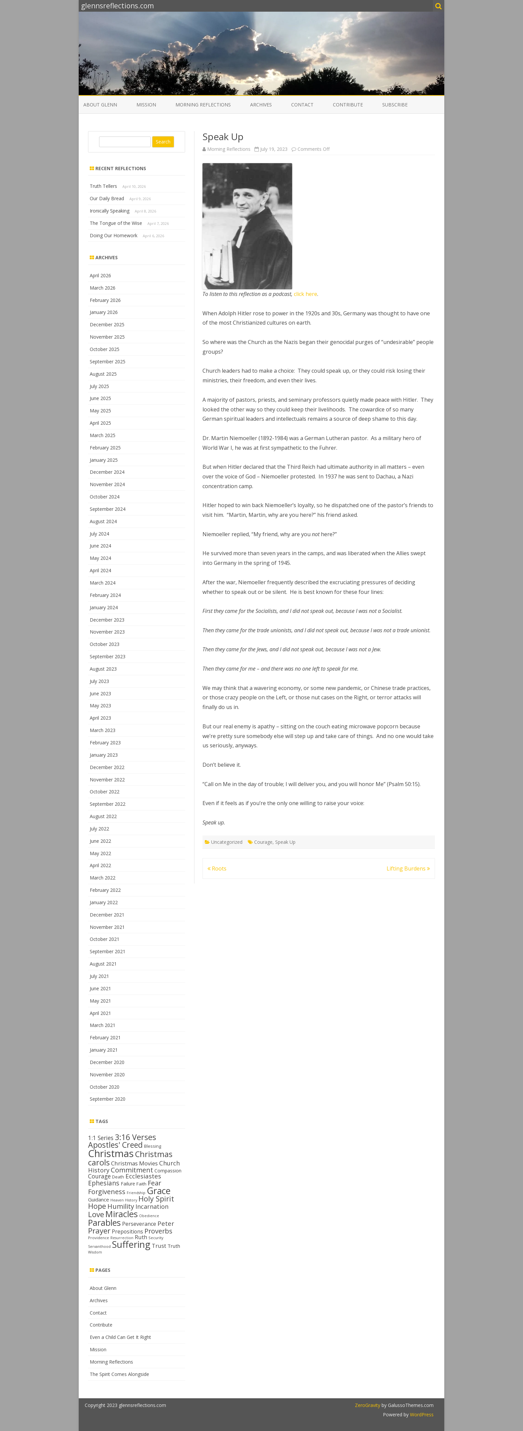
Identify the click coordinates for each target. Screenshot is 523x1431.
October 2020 (104, 1087)
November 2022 (107, 779)
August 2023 (103, 669)
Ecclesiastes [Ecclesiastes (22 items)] (143, 1176)
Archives (261, 104)
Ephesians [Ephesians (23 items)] (103, 1182)
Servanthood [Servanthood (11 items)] (99, 1246)
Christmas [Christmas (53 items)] (111, 1153)
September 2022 (107, 804)
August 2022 (103, 816)
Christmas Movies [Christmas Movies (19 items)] (134, 1163)
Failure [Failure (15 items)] (128, 1183)
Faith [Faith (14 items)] (141, 1184)
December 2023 (107, 620)
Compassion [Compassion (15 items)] (167, 1170)
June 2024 (100, 546)
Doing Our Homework (113, 235)
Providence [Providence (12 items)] (98, 1237)
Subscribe (395, 104)
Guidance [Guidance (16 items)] (98, 1199)
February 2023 (105, 742)
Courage (263, 842)
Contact (302, 104)
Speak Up (285, 842)
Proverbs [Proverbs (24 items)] (158, 1230)
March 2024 (102, 583)
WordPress (421, 1414)
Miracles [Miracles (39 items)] (121, 1214)
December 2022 (107, 767)
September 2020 (107, 1099)
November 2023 (107, 632)
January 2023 (104, 755)
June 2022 (100, 841)
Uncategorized (226, 842)
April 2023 (100, 718)
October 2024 (104, 496)
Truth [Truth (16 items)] (173, 1245)
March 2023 (102, 730)
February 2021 (105, 1037)
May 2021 (100, 1001)
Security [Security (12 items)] (155, 1237)
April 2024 (100, 570)
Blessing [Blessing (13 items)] (152, 1146)
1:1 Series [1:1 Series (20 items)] (100, 1138)
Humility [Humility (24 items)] (120, 1206)
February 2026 (105, 300)
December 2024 (107, 472)
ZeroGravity (367, 1405)
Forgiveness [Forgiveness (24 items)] (106, 1191)
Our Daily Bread (107, 198)
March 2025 (102, 435)
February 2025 (105, 447)
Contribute (348, 104)
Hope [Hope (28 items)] (97, 1206)
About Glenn (100, 104)
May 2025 (100, 410)
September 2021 (107, 951)
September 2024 (107, 509)
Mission (146, 104)
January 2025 (104, 460)
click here (305, 294)
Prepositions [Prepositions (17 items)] (127, 1231)
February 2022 (105, 890)
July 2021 (99, 976)
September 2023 (107, 656)
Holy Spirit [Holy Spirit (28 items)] (156, 1198)
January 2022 (104, 902)
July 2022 (99, 828)
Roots (216, 868)
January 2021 (104, 1050)
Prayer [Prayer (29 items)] (99, 1230)
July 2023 (99, 681)
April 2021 (100, 1013)
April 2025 (100, 423)
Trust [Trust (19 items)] (159, 1245)
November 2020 (107, 1074)
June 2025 (100, 398)
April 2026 (100, 275)
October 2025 (104, 349)
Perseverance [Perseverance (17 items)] (139, 1223)
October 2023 (104, 644)
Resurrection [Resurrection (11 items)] (121, 1237)
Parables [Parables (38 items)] (104, 1222)
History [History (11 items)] (131, 1200)
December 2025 (107, 324)
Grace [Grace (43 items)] (158, 1190)
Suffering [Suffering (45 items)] (131, 1244)
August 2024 (103, 521)
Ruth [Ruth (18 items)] (141, 1237)
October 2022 (104, 791)
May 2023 (100, 705)
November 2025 (107, 337)
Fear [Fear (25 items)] (154, 1182)
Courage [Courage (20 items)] (99, 1176)
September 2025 (107, 361)
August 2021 (103, 964)
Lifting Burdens (408, 868)
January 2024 (104, 607)
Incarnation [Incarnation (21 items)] (151, 1206)
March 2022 (102, 877)
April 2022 (100, 865)
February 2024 (105, 595)
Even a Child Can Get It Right (120, 1337)
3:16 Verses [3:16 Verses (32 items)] (135, 1137)
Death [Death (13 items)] (118, 1177)
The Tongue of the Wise (116, 223)
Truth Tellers (103, 186)
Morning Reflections (203, 104)
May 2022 (100, 853)
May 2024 (100, 558)
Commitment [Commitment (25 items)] (132, 1169)
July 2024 (99, 533)
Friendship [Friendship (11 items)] (136, 1192)
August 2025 (103, 374)
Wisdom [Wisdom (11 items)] (95, 1252)
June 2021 (100, 988)
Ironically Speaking (109, 211)
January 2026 (104, 312)
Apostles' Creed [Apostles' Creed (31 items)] (115, 1144)
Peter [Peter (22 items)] (165, 1223)
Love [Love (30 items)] (96, 1214)
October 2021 (104, 939)
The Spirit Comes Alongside (119, 1374)
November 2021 (107, 927)
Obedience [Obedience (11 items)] (149, 1215)
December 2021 (107, 915)
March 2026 (102, 288)
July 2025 (99, 386)
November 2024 (107, 484)
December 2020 (107, 1062)
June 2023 (100, 693)
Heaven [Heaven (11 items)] (117, 1200)
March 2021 (102, 1025)
